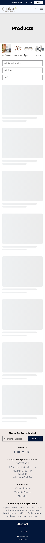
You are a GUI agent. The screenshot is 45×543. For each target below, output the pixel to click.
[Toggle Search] (35, 9)
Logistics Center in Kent (14, 513)
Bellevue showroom (29, 507)
